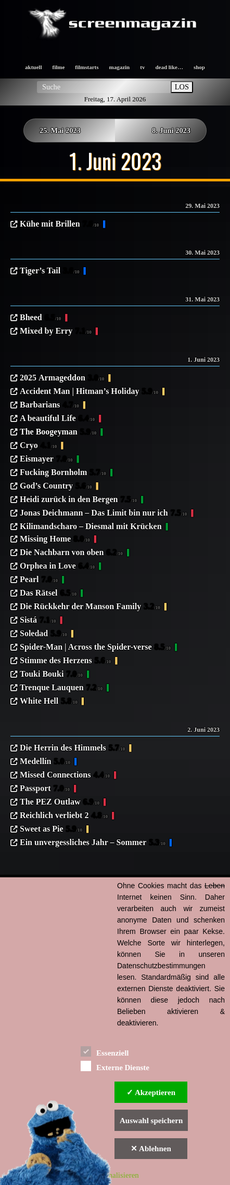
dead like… (169, 67)
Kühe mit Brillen (59, 224)
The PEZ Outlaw (59, 802)
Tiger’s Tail (50, 271)
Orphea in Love (57, 566)
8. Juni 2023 (171, 130)
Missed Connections (65, 775)
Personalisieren (115, 1175)
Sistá (38, 620)
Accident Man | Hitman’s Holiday (89, 392)
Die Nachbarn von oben (71, 553)
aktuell (33, 67)
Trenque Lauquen (61, 688)
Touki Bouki (51, 674)
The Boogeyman (58, 432)
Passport (45, 789)
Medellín (45, 762)
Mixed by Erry (56, 331)
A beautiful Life (57, 419)
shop (199, 67)
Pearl (39, 580)
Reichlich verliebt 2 (64, 816)
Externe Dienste (115, 1066)
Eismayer (46, 459)
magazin (119, 67)
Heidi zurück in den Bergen (78, 500)
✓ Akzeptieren (150, 1092)
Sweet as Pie (51, 829)
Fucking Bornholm (63, 473)
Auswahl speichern (151, 1120)
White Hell (49, 701)
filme (58, 67)
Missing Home (55, 539)
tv (142, 67)
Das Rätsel (48, 593)
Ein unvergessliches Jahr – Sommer (92, 843)
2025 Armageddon (62, 378)
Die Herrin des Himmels (72, 748)
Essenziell (105, 1051)
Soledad (43, 634)
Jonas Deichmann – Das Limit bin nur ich (103, 513)
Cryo (38, 446)
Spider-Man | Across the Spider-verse (95, 647)
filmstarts (86, 67)
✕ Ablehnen (151, 1148)
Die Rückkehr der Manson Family (90, 607)
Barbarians (49, 405)
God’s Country (56, 486)
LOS (182, 87)
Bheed (40, 318)
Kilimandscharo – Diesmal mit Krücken (91, 526)
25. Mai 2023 (60, 130)
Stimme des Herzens (65, 661)
